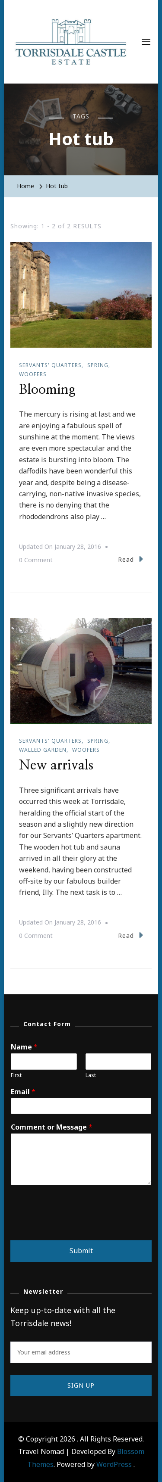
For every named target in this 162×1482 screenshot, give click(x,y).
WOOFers (33, 374)
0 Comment (36, 560)
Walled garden (43, 749)
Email (23, 1091)
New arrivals (56, 765)
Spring (97, 365)
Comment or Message (51, 1127)
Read (130, 559)
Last (91, 1075)
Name (24, 1047)
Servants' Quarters (50, 365)
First (16, 1075)
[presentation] (76, 1226)
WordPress (114, 1464)
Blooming (47, 389)
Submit (81, 1250)
